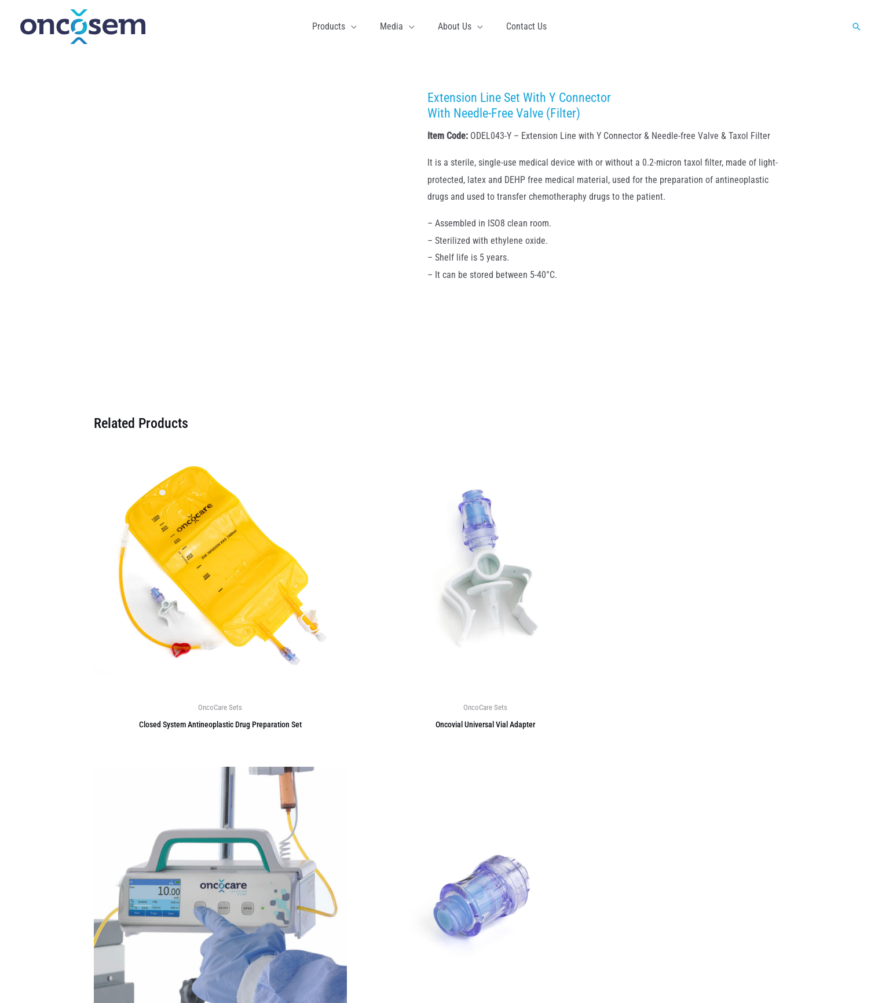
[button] (358, 26)
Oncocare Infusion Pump (501, 899)
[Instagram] (135, 825)
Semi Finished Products (500, 882)
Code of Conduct (305, 883)
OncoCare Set (481, 864)
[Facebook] (108, 825)
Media (727, 976)
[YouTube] (191, 825)
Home (696, 976)
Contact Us (768, 976)
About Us (291, 813)
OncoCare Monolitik (492, 813)
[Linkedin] (163, 825)
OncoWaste (477, 830)
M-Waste (472, 848)
